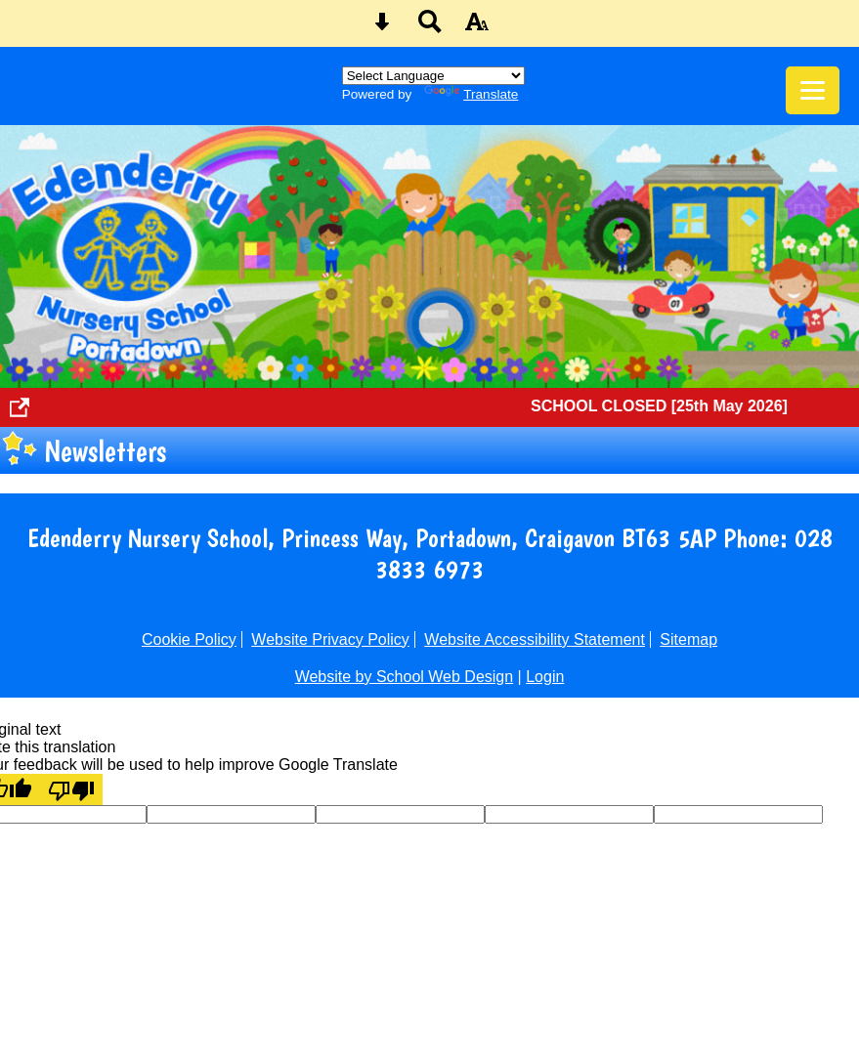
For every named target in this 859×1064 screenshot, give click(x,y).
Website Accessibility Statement (534, 639)
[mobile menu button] (812, 90)
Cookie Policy (189, 639)
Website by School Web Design (404, 676)
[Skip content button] (382, 28)
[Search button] (429, 28)
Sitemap (688, 639)
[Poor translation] (71, 789)
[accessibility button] (476, 28)
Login (545, 676)
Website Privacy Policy (330, 639)
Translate (471, 94)
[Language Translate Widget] (433, 75)
